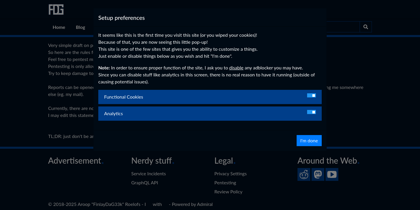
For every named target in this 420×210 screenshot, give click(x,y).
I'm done (309, 140)
